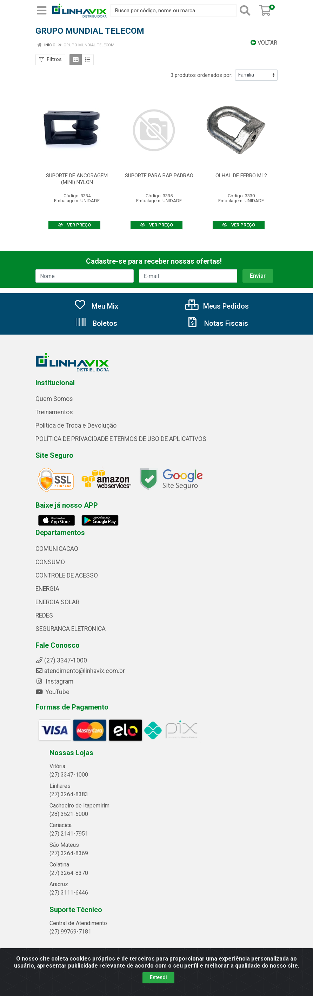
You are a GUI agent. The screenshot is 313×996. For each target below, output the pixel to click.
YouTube (52, 691)
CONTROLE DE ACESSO (66, 575)
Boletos (96, 323)
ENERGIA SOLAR (57, 602)
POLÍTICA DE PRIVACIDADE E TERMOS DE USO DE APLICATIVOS (120, 438)
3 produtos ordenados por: (201, 75)
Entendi (158, 977)
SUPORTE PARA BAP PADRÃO (159, 175)
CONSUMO (50, 562)
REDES (44, 615)
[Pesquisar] (246, 10)
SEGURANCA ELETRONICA (70, 628)
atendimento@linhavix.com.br (80, 670)
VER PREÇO (74, 224)
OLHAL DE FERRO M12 (241, 175)
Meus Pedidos (217, 306)
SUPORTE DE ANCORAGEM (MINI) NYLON (77, 178)
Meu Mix (96, 306)
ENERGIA (47, 588)
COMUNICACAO (56, 548)
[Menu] (41, 10)
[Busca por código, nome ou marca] (174, 10)
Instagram (54, 681)
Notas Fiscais (217, 323)
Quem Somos (54, 398)
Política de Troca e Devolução (75, 425)
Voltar (264, 42)
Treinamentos (54, 412)
